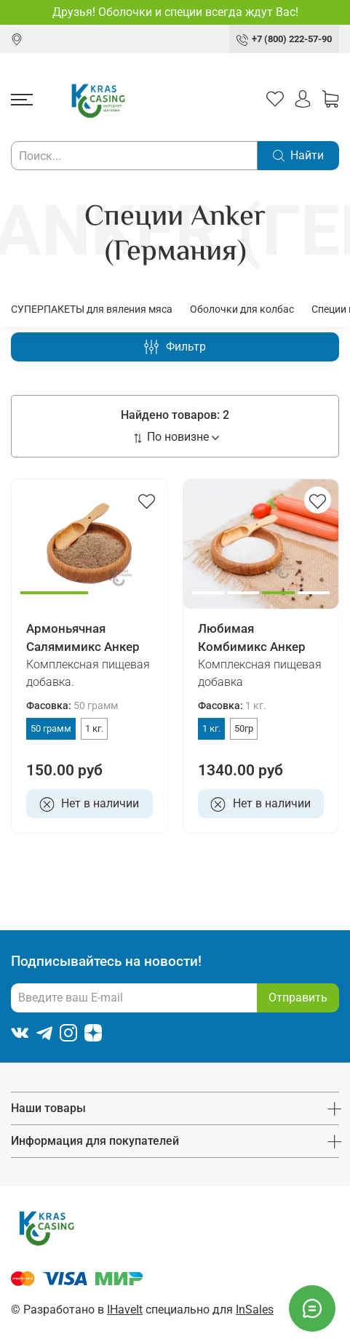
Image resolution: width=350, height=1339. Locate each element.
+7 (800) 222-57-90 (292, 38)
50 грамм (51, 728)
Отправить (298, 997)
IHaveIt (125, 1309)
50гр (243, 728)
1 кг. (94, 728)
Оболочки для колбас (242, 309)
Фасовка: (72, 706)
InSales (255, 1309)
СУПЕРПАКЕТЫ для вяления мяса (91, 309)
